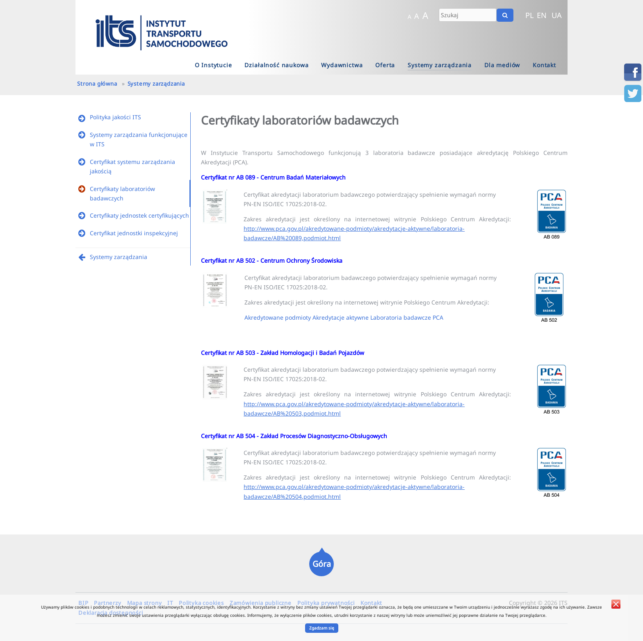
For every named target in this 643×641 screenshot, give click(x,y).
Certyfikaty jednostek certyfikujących (139, 215)
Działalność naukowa (276, 65)
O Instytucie (213, 65)
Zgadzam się (321, 628)
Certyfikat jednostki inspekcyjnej (134, 233)
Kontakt (544, 65)
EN (542, 15)
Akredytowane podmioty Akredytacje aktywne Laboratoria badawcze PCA (343, 317)
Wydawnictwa (342, 65)
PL (529, 15)
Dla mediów (502, 65)
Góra (321, 563)
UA (557, 15)
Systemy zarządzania (440, 65)
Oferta (385, 65)
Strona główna (97, 83)
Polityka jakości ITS (115, 117)
